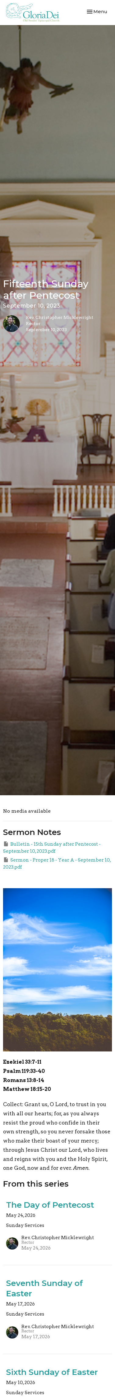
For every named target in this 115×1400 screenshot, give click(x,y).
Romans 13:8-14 (23, 1080)
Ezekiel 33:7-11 (22, 1062)
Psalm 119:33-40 (24, 1071)
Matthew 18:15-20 (27, 1089)
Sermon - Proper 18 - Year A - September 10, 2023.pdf (57, 863)
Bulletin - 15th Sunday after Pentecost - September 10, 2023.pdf (52, 847)
